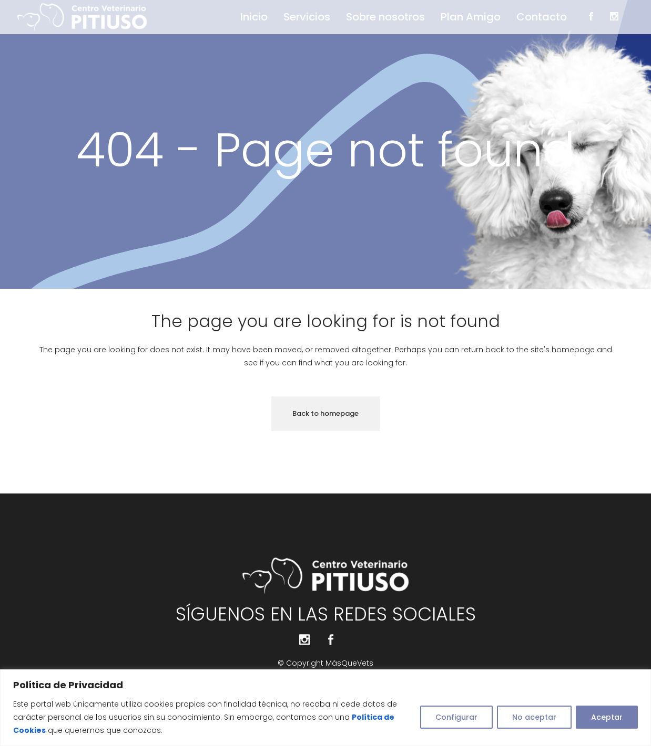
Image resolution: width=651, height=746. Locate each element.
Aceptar (607, 717)
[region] (325, 707)
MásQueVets (349, 663)
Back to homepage (325, 413)
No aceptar (534, 717)
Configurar (456, 717)
